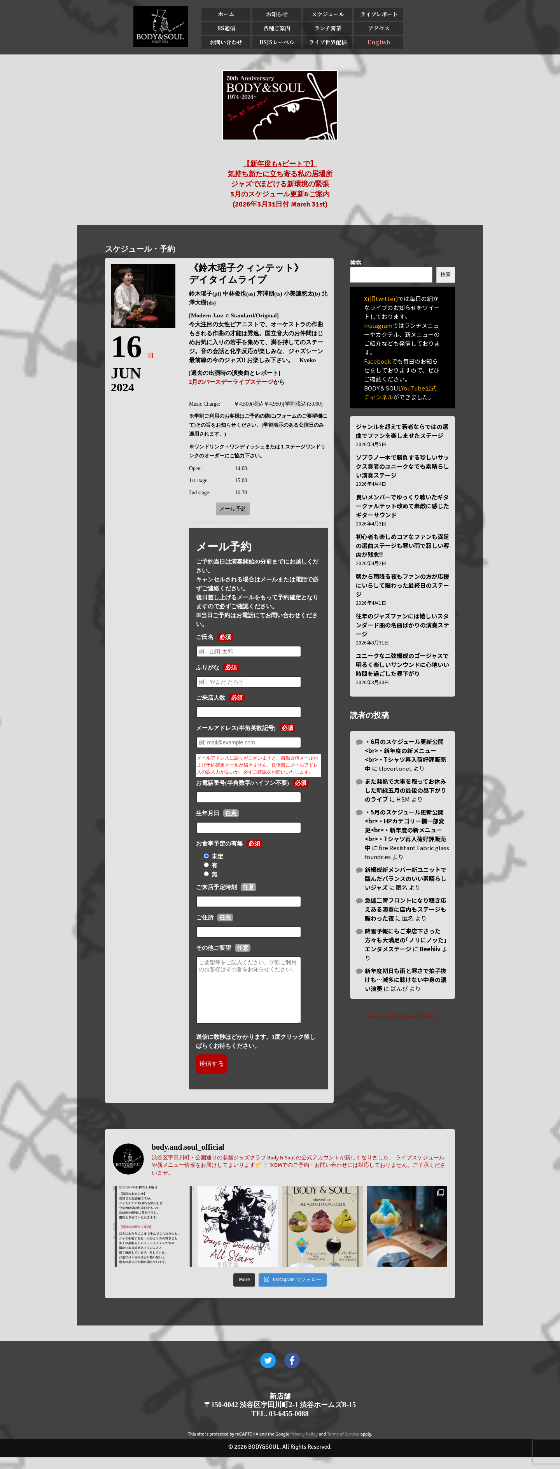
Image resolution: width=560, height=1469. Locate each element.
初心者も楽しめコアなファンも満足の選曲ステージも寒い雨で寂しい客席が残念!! (402, 545)
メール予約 (233, 509)
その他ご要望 (213, 948)
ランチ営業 (327, 28)
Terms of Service (343, 1446)
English (379, 42)
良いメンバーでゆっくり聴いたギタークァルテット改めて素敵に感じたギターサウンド (402, 506)
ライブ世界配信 (328, 42)
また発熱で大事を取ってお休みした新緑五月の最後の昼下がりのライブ (405, 790)
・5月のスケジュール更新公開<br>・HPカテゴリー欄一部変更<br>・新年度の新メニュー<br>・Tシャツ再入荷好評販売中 (405, 830)
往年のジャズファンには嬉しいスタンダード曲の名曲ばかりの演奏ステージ (402, 625)
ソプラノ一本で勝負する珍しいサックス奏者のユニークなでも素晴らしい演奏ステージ (402, 466)
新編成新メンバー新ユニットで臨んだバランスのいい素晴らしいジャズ (405, 878)
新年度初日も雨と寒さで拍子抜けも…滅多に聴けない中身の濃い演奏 (405, 979)
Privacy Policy (304, 1446)
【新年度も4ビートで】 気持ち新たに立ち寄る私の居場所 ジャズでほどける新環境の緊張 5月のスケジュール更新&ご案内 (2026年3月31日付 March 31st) (280, 183)
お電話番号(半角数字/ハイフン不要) (242, 783)
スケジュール (328, 14)
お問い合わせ (226, 42)
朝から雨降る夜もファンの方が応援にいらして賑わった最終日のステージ (402, 585)
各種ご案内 (276, 28)
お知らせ (277, 14)
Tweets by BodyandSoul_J (402, 1015)
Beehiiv (430, 949)
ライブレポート (379, 14)
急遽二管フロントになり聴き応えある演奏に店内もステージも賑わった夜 (405, 909)
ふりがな (207, 667)
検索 (356, 262)
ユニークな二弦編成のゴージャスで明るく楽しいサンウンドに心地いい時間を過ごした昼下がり (402, 664)
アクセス (379, 28)
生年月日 (207, 813)
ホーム (226, 14)
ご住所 (205, 917)
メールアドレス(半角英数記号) (236, 728)
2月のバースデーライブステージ (231, 382)
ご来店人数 (210, 698)
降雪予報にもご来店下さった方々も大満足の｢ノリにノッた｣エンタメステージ (406, 940)
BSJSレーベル (276, 42)
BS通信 (226, 28)
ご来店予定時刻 (216, 887)
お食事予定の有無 (219, 843)
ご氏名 (205, 637)
